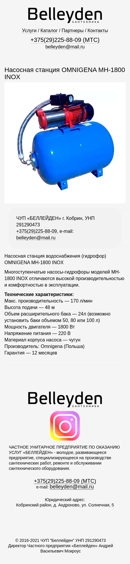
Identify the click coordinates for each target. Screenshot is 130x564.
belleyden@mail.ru (65, 46)
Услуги (29, 30)
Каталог (49, 30)
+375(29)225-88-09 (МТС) (65, 40)
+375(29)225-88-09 (36, 231)
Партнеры (73, 30)
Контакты (97, 30)
